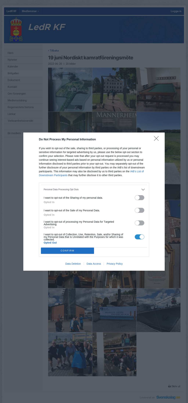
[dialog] (94, 202)
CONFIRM (67, 250)
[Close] (157, 139)
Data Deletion (73, 263)
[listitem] (94, 190)
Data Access (94, 263)
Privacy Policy (115, 263)
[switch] (139, 197)
